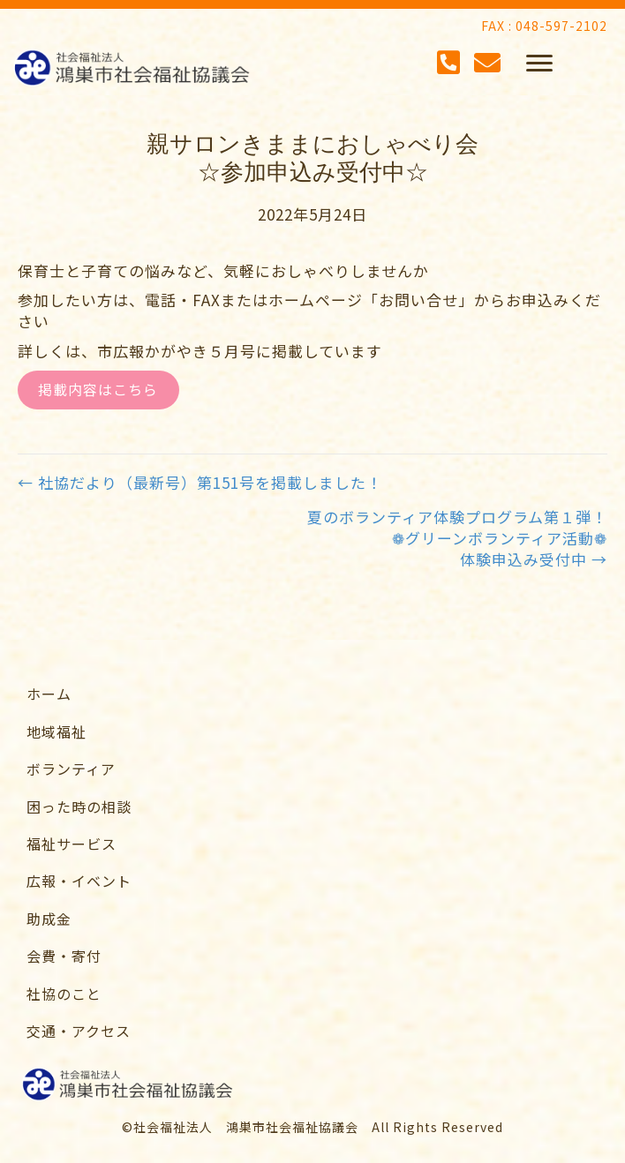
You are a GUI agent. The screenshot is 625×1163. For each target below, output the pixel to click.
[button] (539, 64)
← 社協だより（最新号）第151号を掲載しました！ (200, 482)
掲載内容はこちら (98, 389)
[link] (321, 693)
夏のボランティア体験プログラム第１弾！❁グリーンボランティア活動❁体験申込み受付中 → (457, 537)
